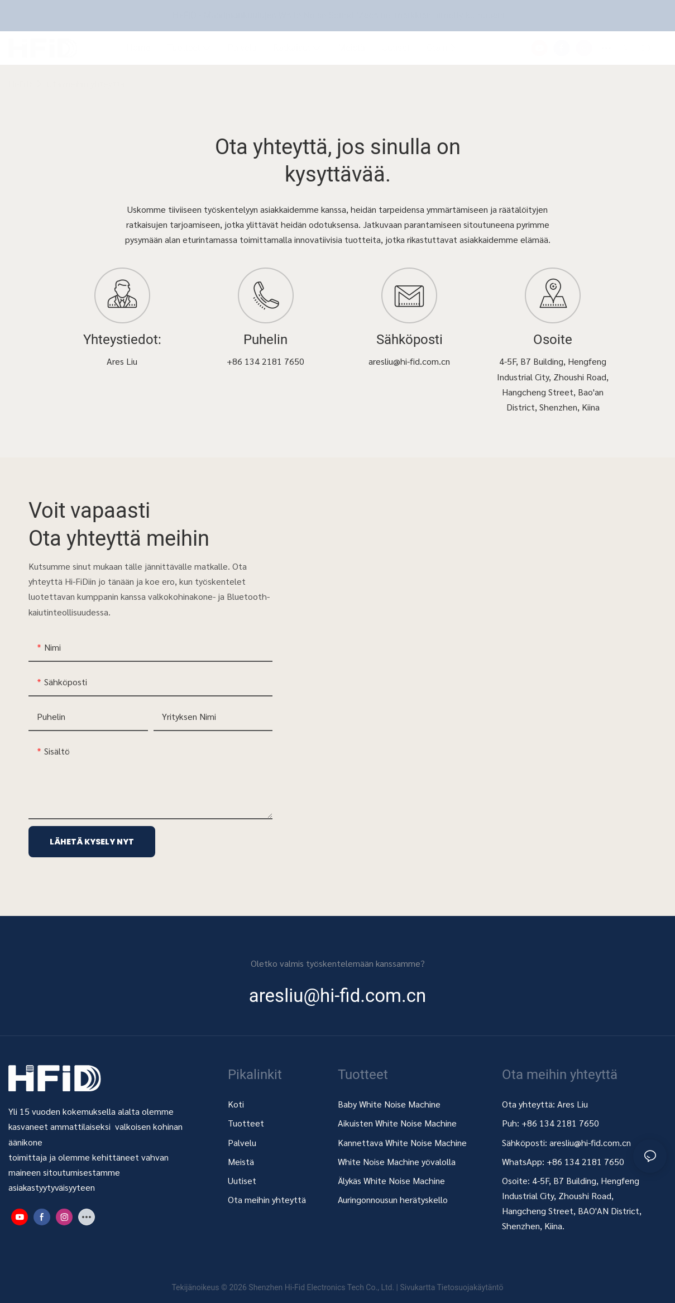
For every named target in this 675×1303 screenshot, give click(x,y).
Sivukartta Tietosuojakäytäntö (451, 1287)
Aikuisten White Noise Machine (397, 1123)
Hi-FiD (20, 83)
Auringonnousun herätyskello (393, 1199)
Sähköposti (409, 340)
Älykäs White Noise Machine (391, 1180)
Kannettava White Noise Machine (403, 1142)
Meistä (241, 1161)
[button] (452, 48)
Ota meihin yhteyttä (85, 83)
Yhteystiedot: (122, 340)
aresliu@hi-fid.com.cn (590, 1142)
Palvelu (242, 1142)
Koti (236, 1104)
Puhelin (265, 340)
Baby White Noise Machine (389, 1104)
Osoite (552, 340)
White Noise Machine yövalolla (397, 1161)
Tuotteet (246, 1123)
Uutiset (242, 1180)
